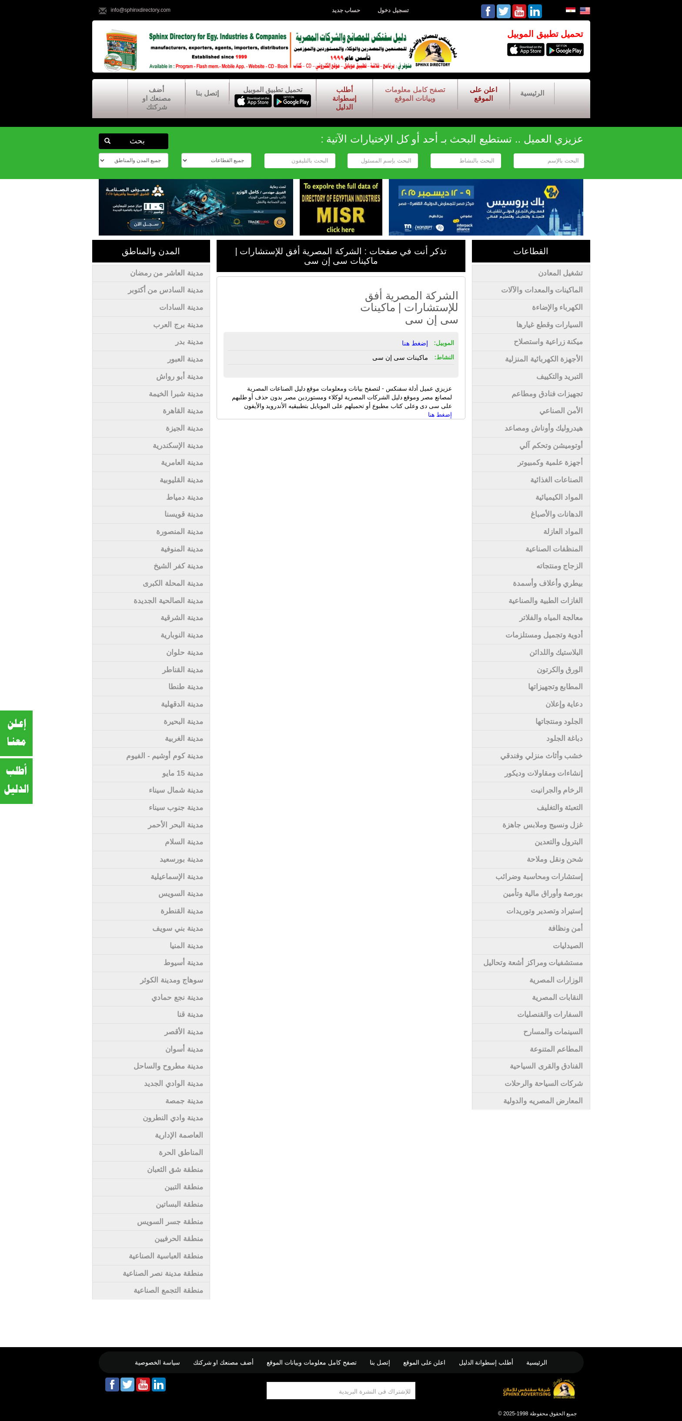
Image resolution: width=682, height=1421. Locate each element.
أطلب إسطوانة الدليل (344, 98)
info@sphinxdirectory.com (140, 10)
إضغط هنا (440, 414)
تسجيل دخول (393, 10)
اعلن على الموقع (483, 94)
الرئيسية (532, 93)
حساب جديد (346, 10)
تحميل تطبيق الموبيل (272, 89)
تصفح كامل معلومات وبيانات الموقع (415, 94)
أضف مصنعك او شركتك (156, 98)
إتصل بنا (207, 93)
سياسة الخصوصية (157, 1362)
